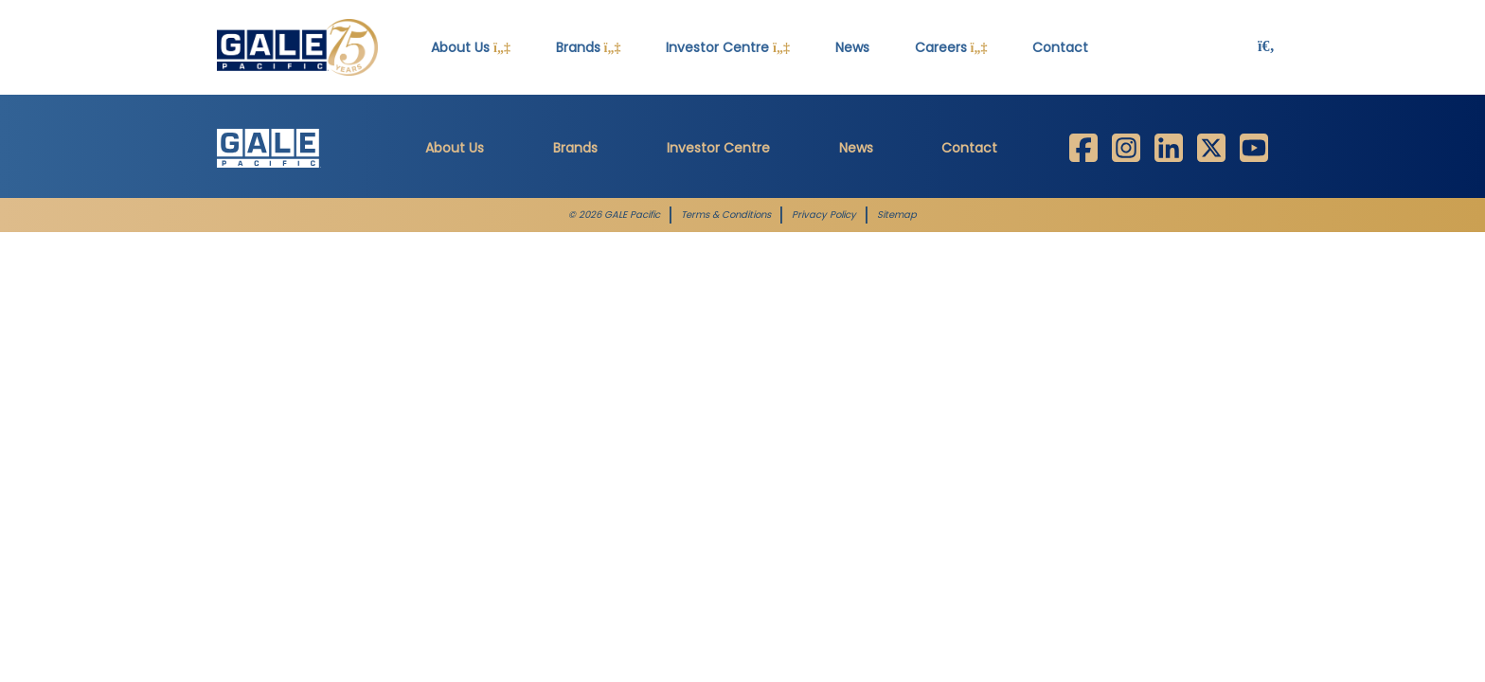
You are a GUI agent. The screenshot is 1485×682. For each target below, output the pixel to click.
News (852, 47)
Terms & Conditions (726, 215)
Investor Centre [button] (728, 47)
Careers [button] (951, 47)
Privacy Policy (824, 215)
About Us (454, 147)
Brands (575, 147)
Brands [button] (588, 47)
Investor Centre (718, 147)
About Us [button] (470, 47)
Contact (1060, 47)
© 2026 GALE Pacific (614, 215)
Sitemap (897, 215)
